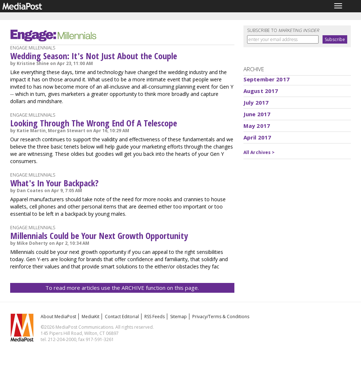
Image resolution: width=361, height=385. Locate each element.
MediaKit (90, 316)
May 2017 (256, 125)
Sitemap (178, 316)
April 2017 (257, 137)
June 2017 (256, 114)
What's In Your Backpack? (54, 183)
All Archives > (259, 152)
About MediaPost (58, 316)
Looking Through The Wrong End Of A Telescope (93, 123)
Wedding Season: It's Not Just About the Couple (93, 56)
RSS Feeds (154, 316)
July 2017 (255, 102)
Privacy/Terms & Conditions (220, 316)
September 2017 (266, 79)
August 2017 (260, 90)
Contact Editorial (122, 316)
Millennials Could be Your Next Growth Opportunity (99, 236)
